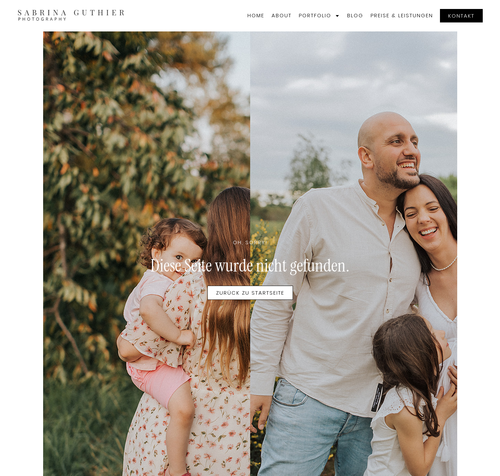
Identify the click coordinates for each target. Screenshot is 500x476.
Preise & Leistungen (402, 15)
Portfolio (319, 16)
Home (255, 15)
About (282, 15)
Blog (355, 15)
